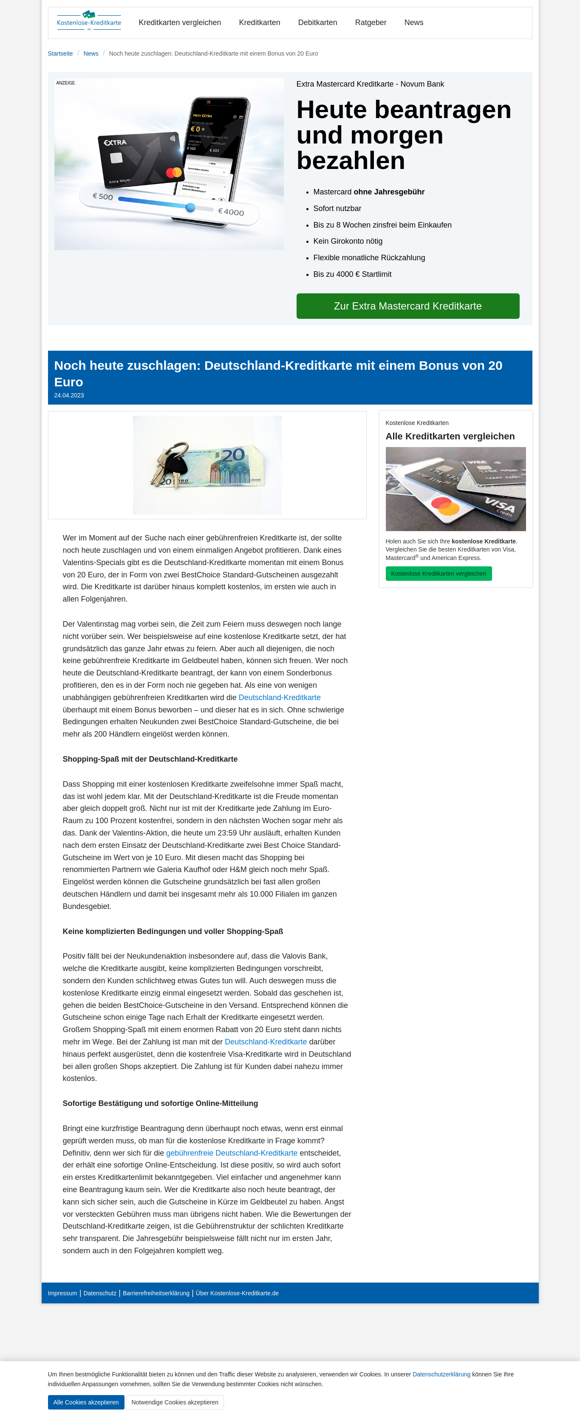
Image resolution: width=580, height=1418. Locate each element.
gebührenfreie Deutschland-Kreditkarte (231, 1153)
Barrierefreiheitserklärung (156, 1293)
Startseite (60, 53)
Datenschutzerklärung (441, 1374)
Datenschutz (99, 1293)
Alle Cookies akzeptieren (86, 1402)
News (414, 22)
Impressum (62, 1293)
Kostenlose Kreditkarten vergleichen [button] (439, 573)
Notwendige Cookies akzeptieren (174, 1402)
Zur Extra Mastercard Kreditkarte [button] (408, 306)
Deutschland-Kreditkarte (280, 697)
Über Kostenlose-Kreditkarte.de (237, 1293)
